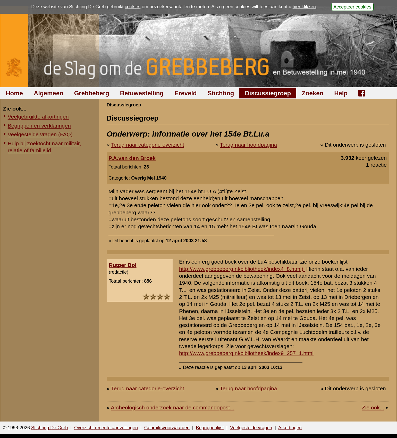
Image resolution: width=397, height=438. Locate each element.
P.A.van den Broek (132, 158)
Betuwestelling (142, 93)
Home (14, 93)
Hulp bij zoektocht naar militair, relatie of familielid (44, 146)
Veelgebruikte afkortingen (38, 117)
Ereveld (185, 93)
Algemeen (48, 93)
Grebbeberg (91, 93)
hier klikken (304, 6)
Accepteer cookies (352, 6)
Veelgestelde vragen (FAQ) (40, 134)
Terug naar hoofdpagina (248, 145)
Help (341, 93)
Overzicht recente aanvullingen (106, 427)
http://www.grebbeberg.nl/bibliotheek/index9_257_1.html (246, 353)
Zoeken (312, 93)
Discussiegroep (268, 93)
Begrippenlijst (210, 427)
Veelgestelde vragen (251, 427)
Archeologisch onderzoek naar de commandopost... (172, 407)
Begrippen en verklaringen (39, 126)
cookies (132, 6)
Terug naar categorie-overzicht (147, 145)
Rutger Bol (122, 265)
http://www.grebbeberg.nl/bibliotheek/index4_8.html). (242, 269)
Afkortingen (290, 427)
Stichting (221, 93)
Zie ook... (373, 407)
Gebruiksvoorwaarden (167, 427)
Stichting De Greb (49, 427)
